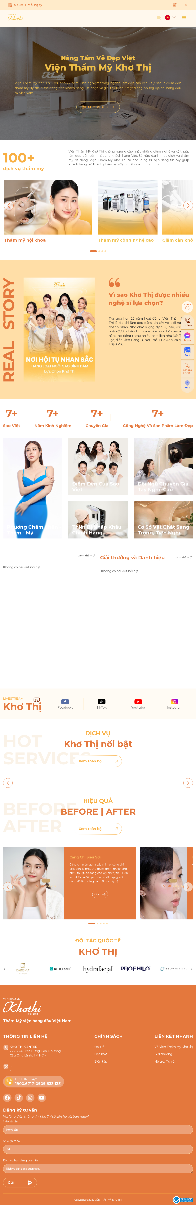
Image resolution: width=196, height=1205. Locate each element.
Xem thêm (87, 556)
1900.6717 (24, 1083)
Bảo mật (100, 1054)
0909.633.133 (48, 1083)
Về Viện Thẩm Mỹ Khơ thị (173, 1047)
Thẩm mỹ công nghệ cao (126, 240)
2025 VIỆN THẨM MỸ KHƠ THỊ (105, 1199)
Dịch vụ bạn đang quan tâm (22, 1160)
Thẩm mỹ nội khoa (25, 240)
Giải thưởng (163, 1054)
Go (100, 894)
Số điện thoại (11, 1141)
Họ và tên (11, 1121)
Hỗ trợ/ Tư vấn (165, 1061)
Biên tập (100, 1061)
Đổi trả (99, 1047)
